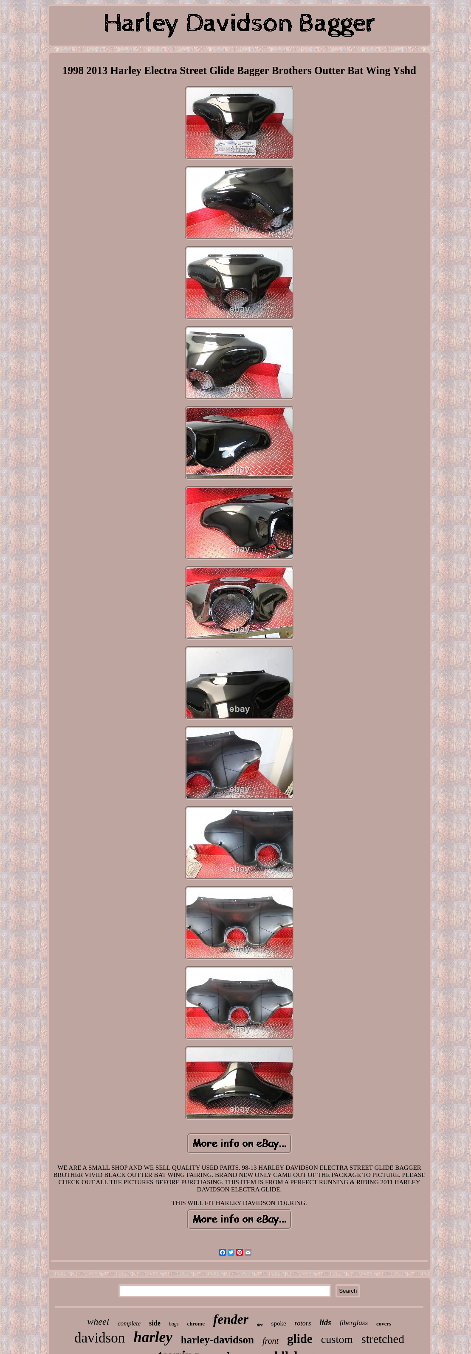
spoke (278, 1323)
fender (230, 1319)
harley (152, 1337)
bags (174, 1324)
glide (300, 1338)
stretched (382, 1338)
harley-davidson (217, 1339)
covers (383, 1323)
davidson (99, 1337)
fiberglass (354, 1323)
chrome (196, 1323)
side (155, 1323)
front (270, 1340)
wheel (98, 1321)
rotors (303, 1323)
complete (129, 1323)
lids (325, 1322)
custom (337, 1339)
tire (260, 1325)
